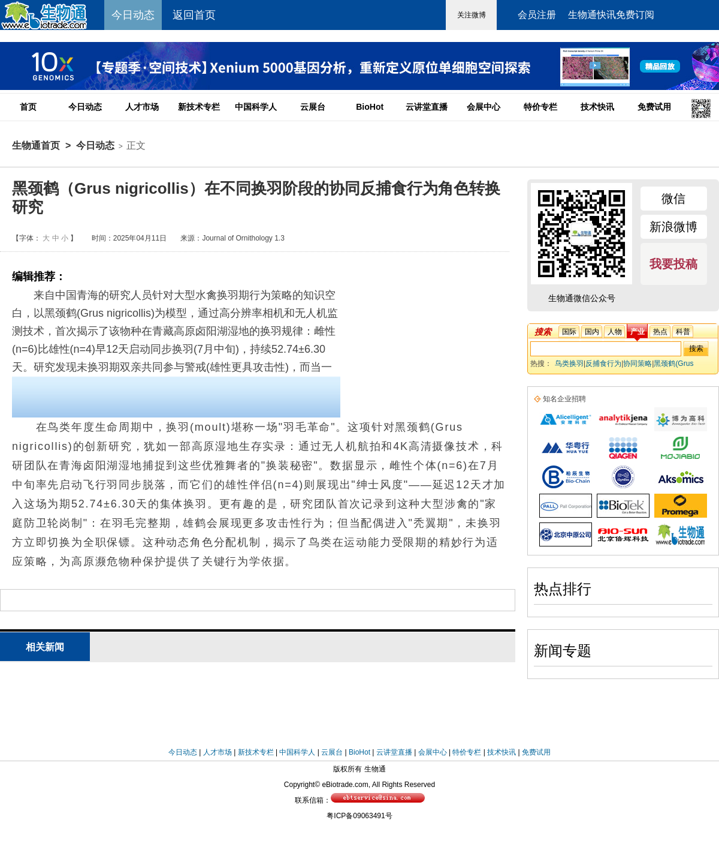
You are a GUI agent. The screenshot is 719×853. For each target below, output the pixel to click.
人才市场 (142, 107)
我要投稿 (673, 264)
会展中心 (483, 107)
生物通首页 (36, 145)
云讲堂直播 (427, 107)
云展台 (312, 107)
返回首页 (194, 15)
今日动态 (85, 107)
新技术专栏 (199, 107)
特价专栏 (540, 107)
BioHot (369, 107)
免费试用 (654, 107)
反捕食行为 (603, 363)
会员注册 (537, 15)
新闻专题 (562, 650)
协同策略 (637, 363)
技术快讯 (597, 107)
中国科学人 (256, 107)
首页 (28, 107)
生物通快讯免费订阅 (611, 15)
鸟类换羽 (569, 363)
